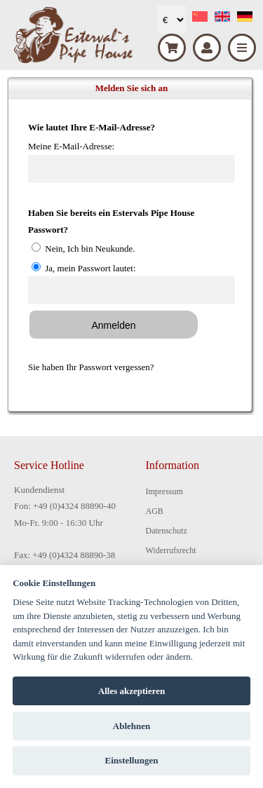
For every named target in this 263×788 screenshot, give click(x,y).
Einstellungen (132, 760)
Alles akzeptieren (131, 691)
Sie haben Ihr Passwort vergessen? (91, 367)
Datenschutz (166, 531)
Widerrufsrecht (171, 550)
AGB (154, 511)
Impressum (164, 491)
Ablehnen (131, 726)
